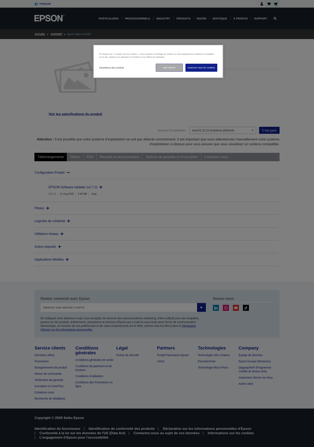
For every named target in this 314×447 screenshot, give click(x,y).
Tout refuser (169, 67)
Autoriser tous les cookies (201, 67)
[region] (158, 61)
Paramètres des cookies (111, 67)
